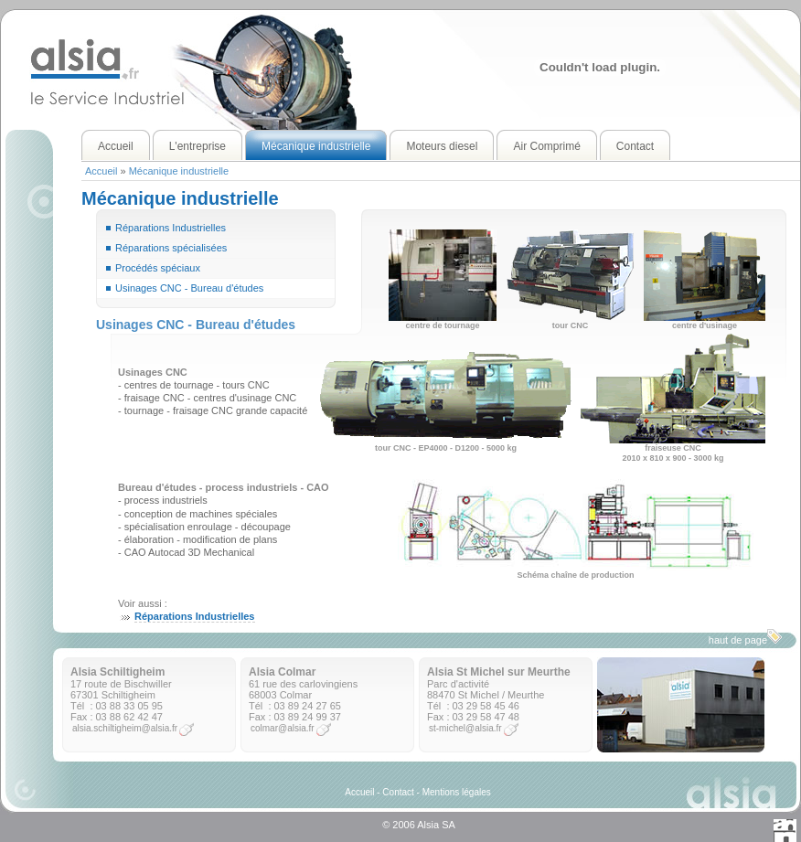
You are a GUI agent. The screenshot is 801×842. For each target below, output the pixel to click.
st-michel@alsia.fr (465, 728)
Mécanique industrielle (179, 170)
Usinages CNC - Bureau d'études (189, 287)
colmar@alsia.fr (283, 728)
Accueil (101, 170)
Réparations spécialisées (171, 247)
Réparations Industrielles (170, 227)
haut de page (745, 637)
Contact (397, 792)
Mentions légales (456, 792)
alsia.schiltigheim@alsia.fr (124, 728)
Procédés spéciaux (157, 267)
